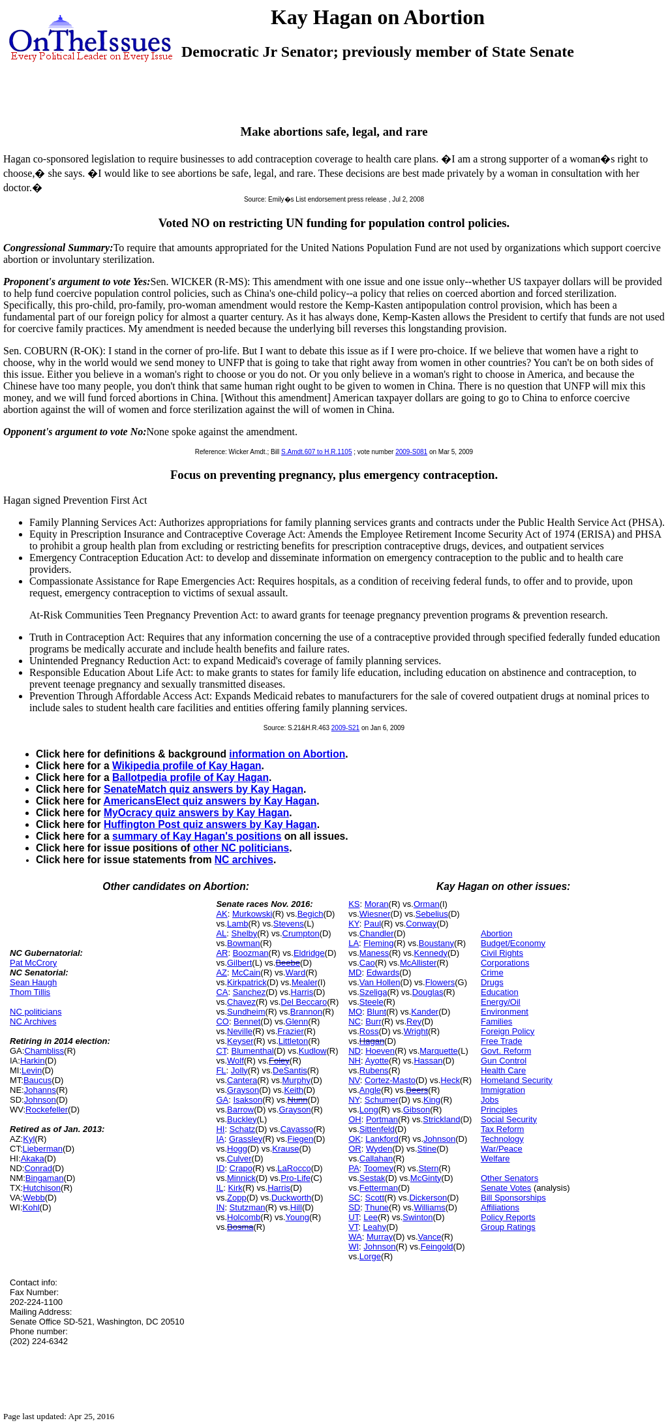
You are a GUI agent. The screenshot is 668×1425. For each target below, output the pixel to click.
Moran (377, 904)
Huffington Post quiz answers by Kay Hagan (210, 824)
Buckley (242, 1119)
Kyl (29, 1139)
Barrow (240, 1109)
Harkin (32, 1060)
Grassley (245, 1139)
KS (353, 904)
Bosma (240, 1227)
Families (496, 1021)
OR (354, 1149)
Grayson (243, 1090)
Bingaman (44, 1178)
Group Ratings (508, 1227)
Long (368, 1109)
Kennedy (431, 953)
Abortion (496, 933)
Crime (492, 972)
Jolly (239, 1070)
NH (354, 1060)
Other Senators (509, 1178)
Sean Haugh (33, 982)
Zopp (237, 1198)
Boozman (251, 953)
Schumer (382, 1100)
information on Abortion (287, 753)
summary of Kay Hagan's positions (196, 836)
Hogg (237, 1149)
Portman (382, 1119)
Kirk (235, 1188)
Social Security (509, 1119)
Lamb (238, 923)
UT (353, 1217)
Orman (427, 904)
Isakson (247, 1100)
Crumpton (301, 933)
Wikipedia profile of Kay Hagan (187, 765)
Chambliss (44, 1051)
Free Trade (502, 1041)
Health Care (503, 1070)
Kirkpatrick (247, 982)
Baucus (37, 1080)
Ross (369, 1031)
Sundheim (246, 1012)
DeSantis (290, 1070)
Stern (428, 1168)
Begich (310, 914)
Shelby (245, 933)
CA (222, 992)
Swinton (417, 1217)
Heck (450, 1080)
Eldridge (309, 953)
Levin (32, 1070)
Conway (421, 923)
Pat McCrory (33, 963)
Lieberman (43, 1149)
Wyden (379, 1149)
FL (221, 1070)
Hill (296, 1207)
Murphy (296, 1080)
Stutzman (248, 1207)
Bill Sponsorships (513, 1198)
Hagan (371, 1041)
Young (297, 1217)
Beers (417, 1090)
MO (355, 1012)
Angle (370, 1090)
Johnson (40, 1100)
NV (354, 1080)
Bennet (247, 1021)
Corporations (505, 963)
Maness (374, 953)
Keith (293, 1090)
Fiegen (300, 1139)
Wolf (235, 1060)
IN (220, 1207)
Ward (296, 972)
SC (354, 1198)
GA (222, 1100)
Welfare (495, 1158)
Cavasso (297, 1129)
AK (221, 914)
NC (354, 1021)
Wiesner (375, 914)
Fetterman (378, 1188)
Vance (430, 1237)
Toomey (379, 1168)
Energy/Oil (501, 1002)
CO (222, 1021)
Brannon (306, 1012)
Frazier (290, 1031)
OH (354, 1119)
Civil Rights (502, 953)
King (431, 1100)
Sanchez (249, 992)
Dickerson (428, 1198)
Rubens (374, 1070)
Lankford (382, 1139)
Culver (239, 1158)
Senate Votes (506, 1188)
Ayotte (377, 1060)
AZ (221, 972)
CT (221, 1051)
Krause (285, 1149)
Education (500, 992)
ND (354, 1051)
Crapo (241, 1168)
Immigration (503, 1090)
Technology (502, 1139)
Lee (370, 1217)
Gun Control (503, 1060)
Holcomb (243, 1217)
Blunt (376, 1012)
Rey (413, 1021)
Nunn (298, 1100)
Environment (504, 1012)
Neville (239, 1031)
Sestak (372, 1178)
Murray (380, 1237)
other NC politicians (241, 847)
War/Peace (502, 1149)
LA (353, 943)
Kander (424, 1012)
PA (353, 1168)
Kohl (31, 1207)
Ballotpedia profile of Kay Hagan (190, 777)
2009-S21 (345, 727)
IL (219, 1188)
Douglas (428, 992)
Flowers (440, 982)
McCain (246, 972)
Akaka (32, 1158)
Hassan (428, 1060)
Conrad (38, 1168)
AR (222, 953)
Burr (373, 1021)
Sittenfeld (377, 1129)
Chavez (241, 1002)
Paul (372, 923)
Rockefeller (46, 1109)
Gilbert (239, 963)
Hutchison (42, 1188)
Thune (377, 1207)
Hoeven (380, 1051)
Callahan (376, 1158)
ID (220, 1168)
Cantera (242, 1080)
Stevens (288, 923)
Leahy (374, 1227)
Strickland (441, 1119)
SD (354, 1207)
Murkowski (252, 914)
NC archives (244, 859)
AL (221, 933)
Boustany (436, 943)
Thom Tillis (30, 992)
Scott (374, 1198)
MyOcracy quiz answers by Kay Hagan (196, 812)
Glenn (297, 1021)
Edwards (383, 972)
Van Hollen (380, 982)
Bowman (243, 943)
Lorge (370, 1256)
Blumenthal (253, 1051)
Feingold (437, 1246)
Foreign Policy (507, 1031)
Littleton (294, 1041)
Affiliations (500, 1207)
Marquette (438, 1051)
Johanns (40, 1090)
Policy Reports (508, 1217)
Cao (367, 963)
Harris (302, 992)
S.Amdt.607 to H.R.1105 (316, 451)
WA (354, 1237)
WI (353, 1246)
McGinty (426, 1178)
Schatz (243, 1129)
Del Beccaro (304, 1002)
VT (353, 1227)
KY (353, 923)
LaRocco (294, 1168)
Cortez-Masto (390, 1080)
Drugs (492, 982)
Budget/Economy (513, 943)
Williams (429, 1207)
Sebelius (432, 914)
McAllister (418, 963)
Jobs (489, 1100)
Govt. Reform (506, 1051)
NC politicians (35, 1012)
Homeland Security (517, 1080)
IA (220, 1139)
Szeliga (373, 992)
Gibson (416, 1109)
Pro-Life (296, 1178)
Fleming (378, 943)
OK (354, 1139)
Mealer (305, 982)
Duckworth (291, 1198)
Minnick (241, 1178)
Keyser (240, 1041)
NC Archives (33, 1021)
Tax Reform (502, 1129)
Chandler (376, 933)
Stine (427, 1149)
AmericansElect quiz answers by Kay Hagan (209, 800)
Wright (416, 1031)
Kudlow (313, 1051)
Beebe (287, 963)
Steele (371, 1002)
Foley (279, 1060)
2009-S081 (411, 451)
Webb (34, 1198)
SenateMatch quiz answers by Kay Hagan (203, 789)
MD (354, 972)
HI (220, 1129)
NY (353, 1100)
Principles (499, 1109)
